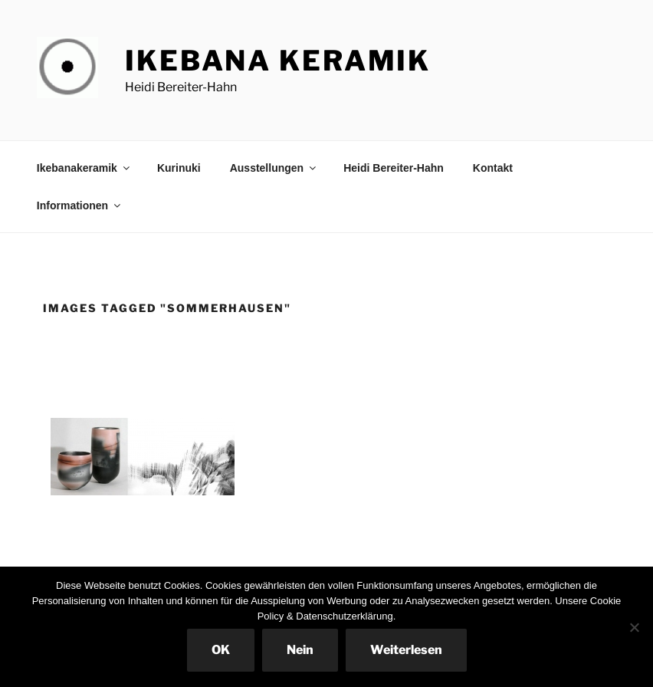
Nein (300, 650)
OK (221, 650)
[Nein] (634, 627)
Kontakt (493, 168)
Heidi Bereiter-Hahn (393, 168)
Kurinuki (179, 168)
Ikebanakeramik (84, 168)
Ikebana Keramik (278, 60)
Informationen (80, 205)
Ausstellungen (274, 168)
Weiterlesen (406, 650)
